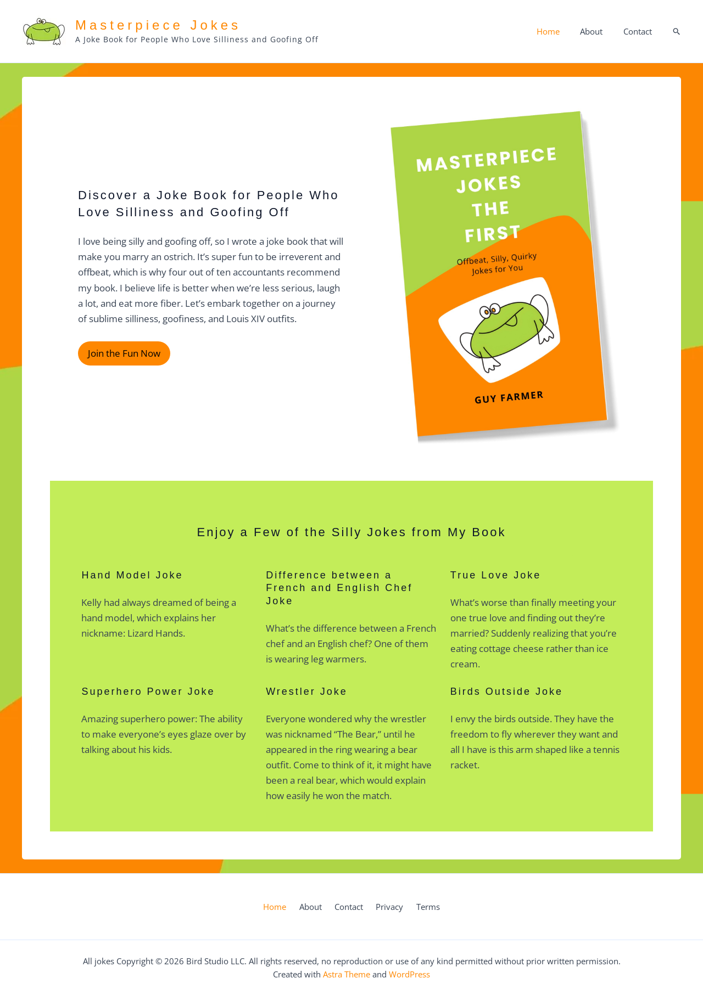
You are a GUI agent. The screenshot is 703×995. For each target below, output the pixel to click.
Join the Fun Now (122, 353)
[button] (677, 31)
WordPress (409, 974)
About (597, 31)
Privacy (385, 906)
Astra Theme (346, 974)
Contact (639, 31)
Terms (419, 906)
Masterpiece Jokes (158, 25)
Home (558, 31)
